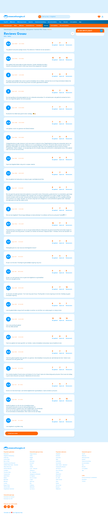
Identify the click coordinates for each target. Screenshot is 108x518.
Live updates (73, 22)
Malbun (5, 477)
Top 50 (6, 22)
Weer (15, 25)
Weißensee (58, 488)
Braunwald (32, 461)
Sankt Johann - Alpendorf (61, 464)
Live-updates (54, 25)
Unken (31, 455)
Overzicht (16, 29)
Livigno (31, 479)
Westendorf (58, 474)
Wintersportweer (21, 22)
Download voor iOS (8, 498)
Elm (30, 483)
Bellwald (6, 481)
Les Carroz (32, 488)
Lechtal (5, 483)
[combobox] (56, 16)
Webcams (12, 22)
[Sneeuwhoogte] (20, 16)
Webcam (21, 25)
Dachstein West (38, 29)
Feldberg (32, 485)
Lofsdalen (6, 470)
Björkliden (6, 479)
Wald (57, 459)
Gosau (44, 29)
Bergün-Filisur (7, 485)
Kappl (31, 464)
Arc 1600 (58, 477)
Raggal (31, 457)
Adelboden (58, 461)
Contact (84, 481)
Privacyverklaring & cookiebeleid (89, 477)
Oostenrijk (22, 29)
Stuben (57, 483)
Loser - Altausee (33, 468)
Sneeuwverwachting (40, 22)
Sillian (31, 459)
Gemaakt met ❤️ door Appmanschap (13, 512)
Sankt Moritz (6, 476)
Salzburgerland (29, 29)
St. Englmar (32, 476)
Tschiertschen (7, 474)
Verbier (31, 466)
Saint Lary (32, 481)
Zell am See (58, 485)
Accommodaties (52, 22)
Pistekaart (39, 25)
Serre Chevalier (59, 470)
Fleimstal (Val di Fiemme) (9, 463)
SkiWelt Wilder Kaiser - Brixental (11, 464)
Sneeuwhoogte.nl (8, 29)
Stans (57, 481)
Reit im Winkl (6, 461)
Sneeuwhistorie (30, 25)
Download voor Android (9, 497)
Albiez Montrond (7, 466)
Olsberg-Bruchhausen (61, 466)
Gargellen (58, 453)
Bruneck (57, 487)
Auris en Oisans (33, 477)
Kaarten (31, 22)
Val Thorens (58, 468)
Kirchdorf (32, 463)
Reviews (66, 22)
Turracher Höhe (7, 472)
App (80, 22)
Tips (60, 22)
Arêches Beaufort (8, 468)
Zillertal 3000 (7, 487)
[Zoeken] (56, 16)
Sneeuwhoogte (8, 25)
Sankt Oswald (59, 479)
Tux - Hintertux (33, 472)
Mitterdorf (32, 487)
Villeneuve (32, 470)
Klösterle (58, 455)
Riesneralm (6, 453)
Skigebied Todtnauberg (9, 455)
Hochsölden (58, 463)
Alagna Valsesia (33, 453)
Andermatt (6, 457)
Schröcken (58, 457)
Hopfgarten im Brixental (35, 474)
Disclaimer (84, 479)
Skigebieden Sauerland (9, 488)
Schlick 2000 (7, 459)
